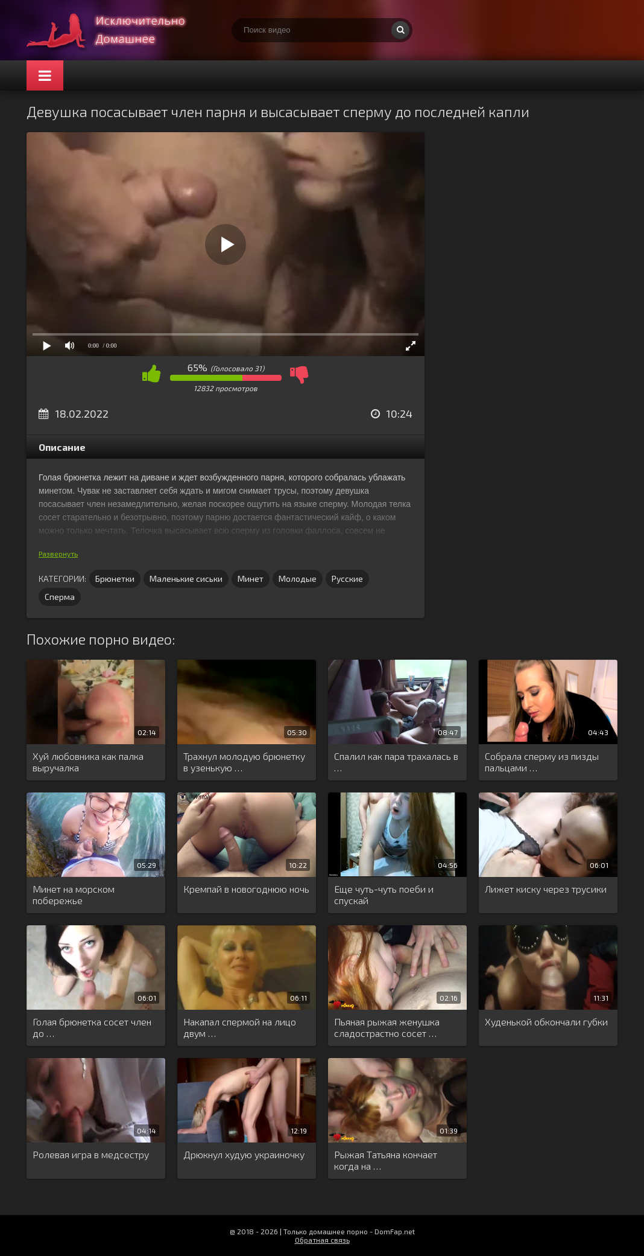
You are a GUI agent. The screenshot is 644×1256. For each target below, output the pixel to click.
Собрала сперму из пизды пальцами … (542, 761)
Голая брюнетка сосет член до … (92, 1027)
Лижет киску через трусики (546, 888)
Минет (251, 578)
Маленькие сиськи (186, 578)
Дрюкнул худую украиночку (244, 1154)
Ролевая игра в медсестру (91, 1154)
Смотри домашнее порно (117, 30)
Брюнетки (114, 578)
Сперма (60, 596)
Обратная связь (322, 1239)
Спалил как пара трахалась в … (396, 761)
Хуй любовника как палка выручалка (88, 761)
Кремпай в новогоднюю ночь (246, 888)
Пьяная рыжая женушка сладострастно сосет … (387, 1027)
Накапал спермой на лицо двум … (239, 1027)
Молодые (298, 578)
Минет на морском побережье (74, 894)
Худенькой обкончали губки (546, 1021)
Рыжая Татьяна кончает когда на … (385, 1160)
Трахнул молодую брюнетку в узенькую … (244, 761)
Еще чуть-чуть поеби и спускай (384, 894)
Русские (347, 578)
